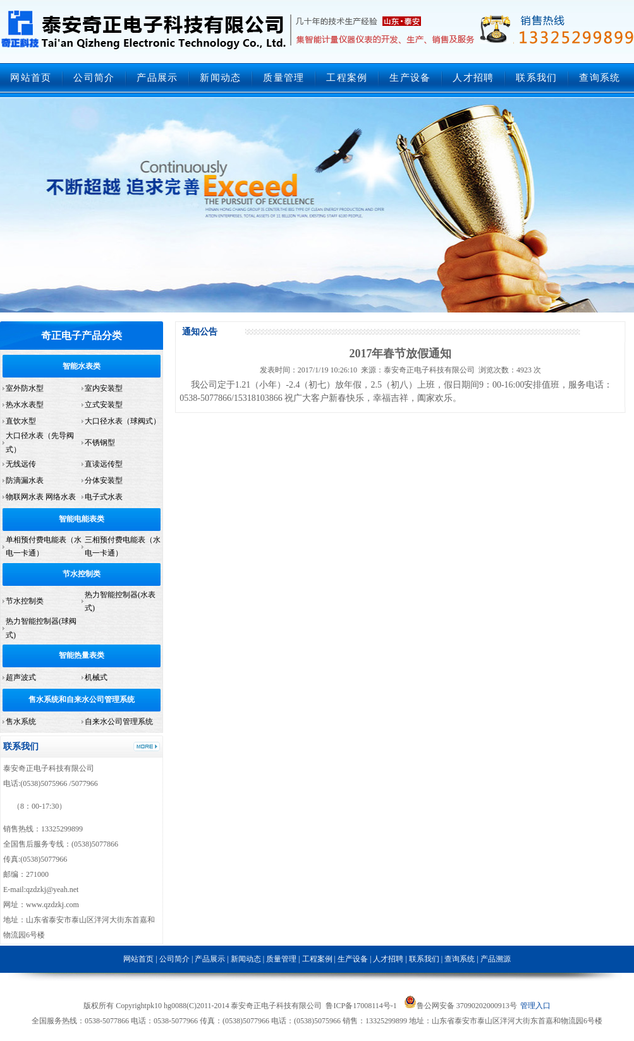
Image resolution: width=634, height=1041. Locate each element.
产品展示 (157, 78)
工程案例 (346, 78)
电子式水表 (104, 496)
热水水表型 (25, 404)
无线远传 (21, 464)
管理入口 (535, 1005)
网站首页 (30, 78)
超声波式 (21, 677)
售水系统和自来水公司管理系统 (81, 699)
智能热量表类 (81, 655)
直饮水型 (21, 421)
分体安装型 (104, 480)
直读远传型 (104, 464)
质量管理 (283, 78)
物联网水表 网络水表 (41, 496)
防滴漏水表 (25, 480)
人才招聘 (473, 78)
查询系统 (599, 78)
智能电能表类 (81, 519)
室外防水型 (25, 388)
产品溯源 (495, 959)
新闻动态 (220, 78)
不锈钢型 (100, 442)
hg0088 (175, 1005)
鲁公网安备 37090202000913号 (460, 1005)
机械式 (96, 677)
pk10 (154, 1005)
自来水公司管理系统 (119, 721)
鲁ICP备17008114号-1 (361, 1005)
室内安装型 (104, 388)
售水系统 (21, 721)
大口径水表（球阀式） (123, 421)
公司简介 (93, 78)
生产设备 (409, 78)
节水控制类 (82, 573)
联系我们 (536, 78)
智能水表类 (82, 366)
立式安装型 (104, 404)
